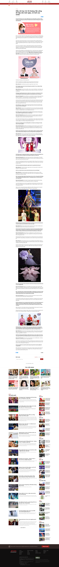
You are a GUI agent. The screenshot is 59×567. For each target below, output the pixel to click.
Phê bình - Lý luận (45, 550)
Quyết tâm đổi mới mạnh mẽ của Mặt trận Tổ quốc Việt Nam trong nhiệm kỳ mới (47, 399)
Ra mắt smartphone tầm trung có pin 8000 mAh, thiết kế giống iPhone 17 (27, 511)
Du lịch (34, 3)
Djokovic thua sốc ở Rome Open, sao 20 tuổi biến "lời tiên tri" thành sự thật (27, 468)
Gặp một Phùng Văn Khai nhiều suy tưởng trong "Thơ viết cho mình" (27, 415)
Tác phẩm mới (42, 480)
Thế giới (24, 3)
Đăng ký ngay (45, 546)
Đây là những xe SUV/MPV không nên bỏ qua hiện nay (47, 508)
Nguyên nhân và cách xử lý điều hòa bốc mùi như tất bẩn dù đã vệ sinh (27, 433)
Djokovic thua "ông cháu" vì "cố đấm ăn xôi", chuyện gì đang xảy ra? (27, 424)
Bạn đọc (47, 3)
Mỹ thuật (31, 3)
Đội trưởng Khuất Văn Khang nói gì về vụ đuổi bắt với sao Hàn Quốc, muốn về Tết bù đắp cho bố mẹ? (47, 463)
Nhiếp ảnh (41, 522)
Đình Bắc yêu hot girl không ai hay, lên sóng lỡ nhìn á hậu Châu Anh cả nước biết (47, 471)
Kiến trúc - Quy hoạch (16, 3)
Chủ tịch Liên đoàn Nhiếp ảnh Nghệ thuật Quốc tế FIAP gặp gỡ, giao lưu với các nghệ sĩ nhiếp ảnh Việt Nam (47, 530)
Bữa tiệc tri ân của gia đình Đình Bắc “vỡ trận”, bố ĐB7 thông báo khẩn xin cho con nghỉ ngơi (47, 476)
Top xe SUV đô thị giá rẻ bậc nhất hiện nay (47, 513)
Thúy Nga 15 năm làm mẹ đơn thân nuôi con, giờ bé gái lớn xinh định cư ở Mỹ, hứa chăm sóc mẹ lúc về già (13, 377)
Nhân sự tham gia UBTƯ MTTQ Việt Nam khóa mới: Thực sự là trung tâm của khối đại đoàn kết (47, 405)
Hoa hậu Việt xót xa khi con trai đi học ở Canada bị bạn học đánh (45, 377)
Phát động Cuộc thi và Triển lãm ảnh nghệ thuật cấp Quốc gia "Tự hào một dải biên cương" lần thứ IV (47, 539)
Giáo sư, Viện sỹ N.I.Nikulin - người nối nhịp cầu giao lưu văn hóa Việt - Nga (47, 441)
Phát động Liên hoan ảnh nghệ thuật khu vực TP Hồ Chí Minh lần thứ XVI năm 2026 (47, 534)
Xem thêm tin (23, 527)
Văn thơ (21, 3)
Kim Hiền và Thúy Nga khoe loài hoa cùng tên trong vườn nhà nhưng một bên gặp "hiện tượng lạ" (23, 377)
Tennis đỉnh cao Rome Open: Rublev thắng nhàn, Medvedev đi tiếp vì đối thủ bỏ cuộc (27, 476)
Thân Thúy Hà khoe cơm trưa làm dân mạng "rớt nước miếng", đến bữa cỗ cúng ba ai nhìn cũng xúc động (34, 388)
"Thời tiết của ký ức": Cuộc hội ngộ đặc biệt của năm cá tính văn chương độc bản (47, 492)
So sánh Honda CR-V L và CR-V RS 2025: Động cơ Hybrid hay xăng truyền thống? (47, 504)
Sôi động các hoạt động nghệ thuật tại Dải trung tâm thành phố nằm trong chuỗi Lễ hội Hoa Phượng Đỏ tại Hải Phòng (47, 409)
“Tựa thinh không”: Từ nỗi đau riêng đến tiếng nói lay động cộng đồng (47, 429)
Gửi (42, 359)
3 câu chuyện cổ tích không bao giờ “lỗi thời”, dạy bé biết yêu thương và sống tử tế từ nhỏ (13, 388)
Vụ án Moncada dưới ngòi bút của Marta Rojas (47, 454)
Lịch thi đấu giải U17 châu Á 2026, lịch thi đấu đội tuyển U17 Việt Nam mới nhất (27, 406)
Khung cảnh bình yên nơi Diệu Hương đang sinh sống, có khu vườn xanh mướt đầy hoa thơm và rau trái (34, 377)
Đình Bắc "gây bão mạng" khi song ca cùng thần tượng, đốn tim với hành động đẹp (47, 467)
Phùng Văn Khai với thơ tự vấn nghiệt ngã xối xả (47, 424)
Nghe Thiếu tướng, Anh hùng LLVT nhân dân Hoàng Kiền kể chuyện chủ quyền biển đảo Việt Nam (47, 435)
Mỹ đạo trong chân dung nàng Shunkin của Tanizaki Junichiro (47, 445)
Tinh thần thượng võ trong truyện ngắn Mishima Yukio (47, 450)
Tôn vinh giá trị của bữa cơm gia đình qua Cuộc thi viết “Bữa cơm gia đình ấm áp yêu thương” (45, 388)
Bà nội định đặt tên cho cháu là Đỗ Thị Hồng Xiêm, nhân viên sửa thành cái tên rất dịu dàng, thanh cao (24, 388)
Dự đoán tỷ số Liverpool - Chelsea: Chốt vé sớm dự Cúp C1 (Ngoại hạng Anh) (27, 459)
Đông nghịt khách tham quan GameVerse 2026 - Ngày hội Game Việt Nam (27, 450)
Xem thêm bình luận (29, 363)
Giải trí (41, 459)
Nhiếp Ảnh (28, 3)
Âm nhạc (37, 3)
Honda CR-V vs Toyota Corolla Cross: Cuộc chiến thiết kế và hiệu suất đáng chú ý (47, 518)
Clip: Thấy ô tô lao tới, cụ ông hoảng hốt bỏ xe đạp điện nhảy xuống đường (27, 502)
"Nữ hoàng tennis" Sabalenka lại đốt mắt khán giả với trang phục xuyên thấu (28, 398)
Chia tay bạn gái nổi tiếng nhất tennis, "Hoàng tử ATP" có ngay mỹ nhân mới (27, 442)
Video (40, 501)
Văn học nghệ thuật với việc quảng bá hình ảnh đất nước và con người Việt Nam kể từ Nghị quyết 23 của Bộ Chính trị (47, 526)
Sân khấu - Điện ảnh (42, 3)
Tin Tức (11, 3)
